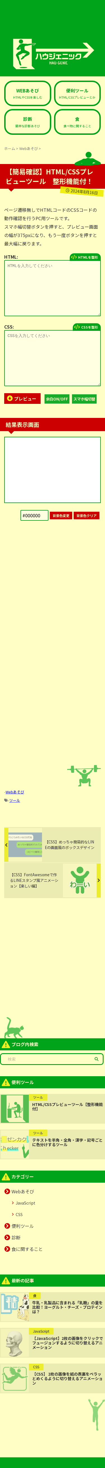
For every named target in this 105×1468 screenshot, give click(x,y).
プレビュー (25, 398)
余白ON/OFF (57, 399)
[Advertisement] (52, 586)
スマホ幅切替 (84, 399)
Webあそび (15, 792)
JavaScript (25, 1203)
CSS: (9, 326)
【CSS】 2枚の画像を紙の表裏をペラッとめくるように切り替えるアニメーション (67, 1378)
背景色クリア (86, 515)
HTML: (11, 256)
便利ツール (22, 1226)
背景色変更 (61, 515)
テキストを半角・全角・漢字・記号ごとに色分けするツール (67, 1142)
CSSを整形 (89, 327)
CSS (19, 1214)
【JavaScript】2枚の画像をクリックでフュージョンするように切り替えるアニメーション (67, 1342)
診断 (15, 1237)
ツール (14, 800)
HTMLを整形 (88, 257)
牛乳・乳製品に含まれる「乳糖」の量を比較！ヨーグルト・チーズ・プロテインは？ (67, 1307)
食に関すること (27, 1249)
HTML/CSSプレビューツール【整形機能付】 (67, 1106)
